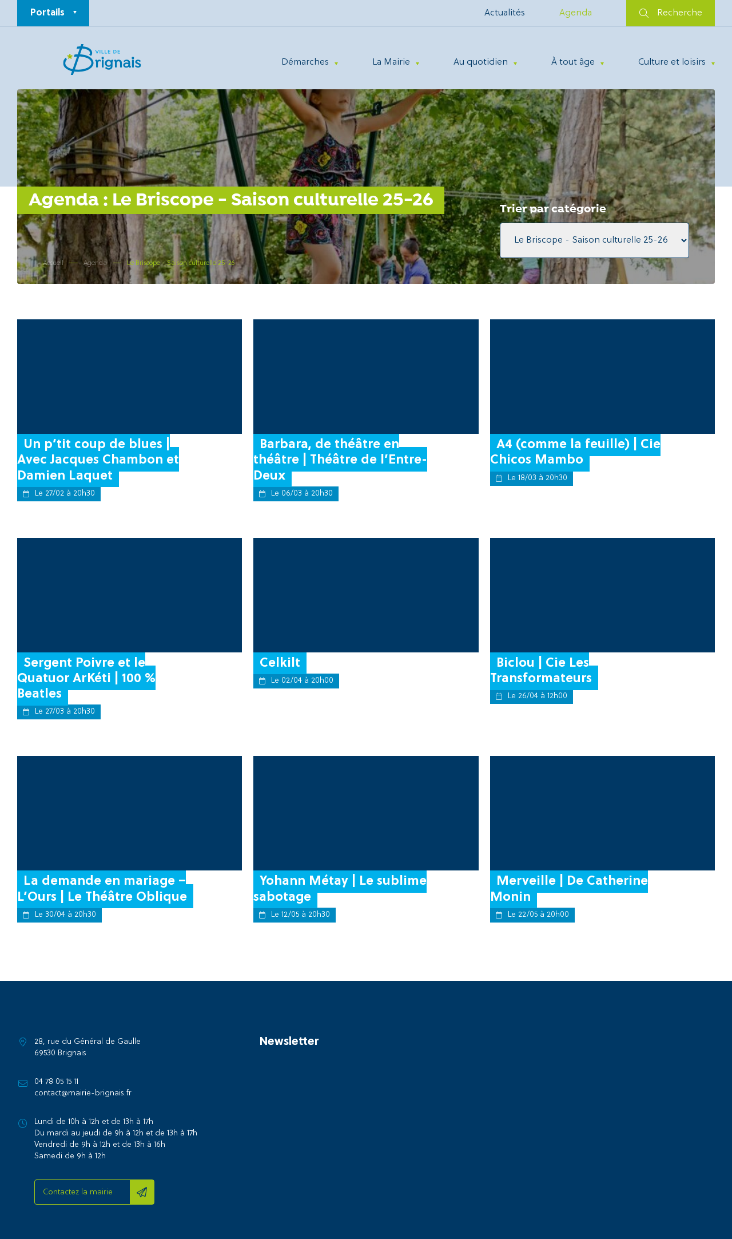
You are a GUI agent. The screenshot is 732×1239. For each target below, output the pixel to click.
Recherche (670, 13)
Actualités (504, 13)
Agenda (575, 13)
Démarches (305, 62)
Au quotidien (480, 62)
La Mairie (391, 62)
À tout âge (573, 62)
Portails (47, 13)
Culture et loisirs (672, 62)
